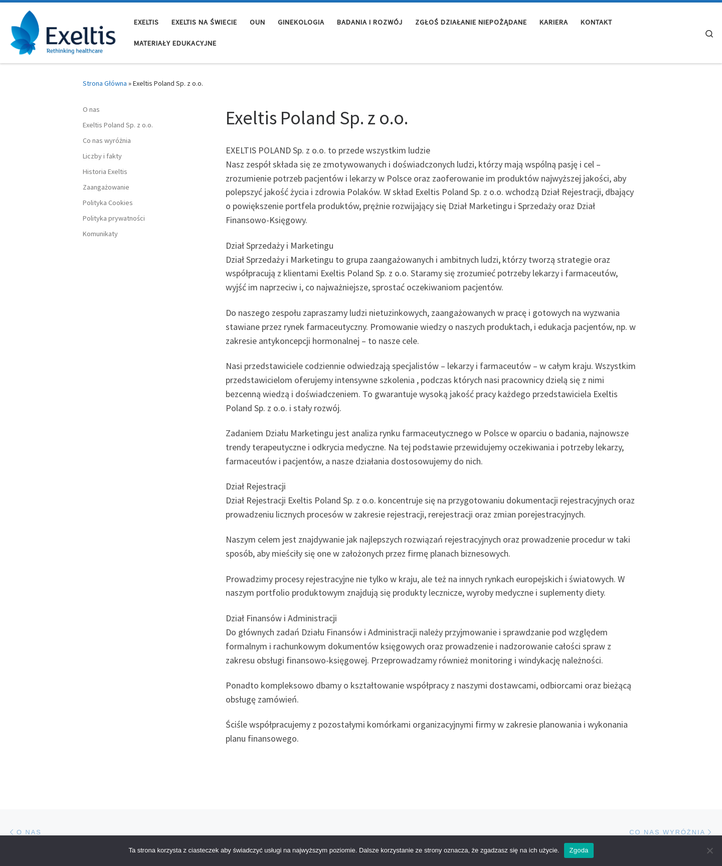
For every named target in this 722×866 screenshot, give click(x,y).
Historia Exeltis (105, 171)
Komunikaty (100, 233)
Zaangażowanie (106, 187)
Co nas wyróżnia (107, 140)
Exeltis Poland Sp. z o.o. (118, 124)
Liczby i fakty (102, 155)
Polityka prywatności (114, 218)
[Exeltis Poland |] (63, 31)
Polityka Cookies (108, 202)
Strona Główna (105, 83)
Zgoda (578, 850)
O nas (91, 109)
